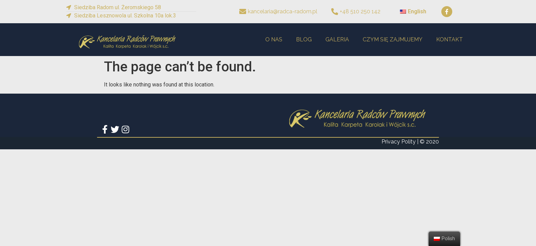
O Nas (273, 39)
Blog (304, 39)
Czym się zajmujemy (393, 39)
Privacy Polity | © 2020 (410, 141)
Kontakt (449, 39)
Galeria (337, 39)
